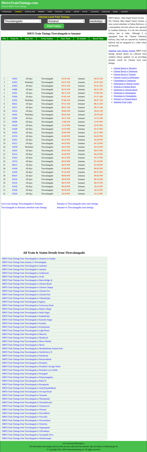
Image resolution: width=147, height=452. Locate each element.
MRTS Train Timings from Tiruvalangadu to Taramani (24, 395)
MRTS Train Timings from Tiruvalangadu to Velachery (24, 424)
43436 (14, 186)
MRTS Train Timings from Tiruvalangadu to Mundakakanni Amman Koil (32, 348)
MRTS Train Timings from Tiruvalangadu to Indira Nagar (26, 312)
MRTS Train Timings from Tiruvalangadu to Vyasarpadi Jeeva (27, 435)
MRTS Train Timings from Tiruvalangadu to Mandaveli (25, 338)
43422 (14, 140)
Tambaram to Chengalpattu (125, 93)
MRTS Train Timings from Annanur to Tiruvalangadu (24, 262)
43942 (14, 114)
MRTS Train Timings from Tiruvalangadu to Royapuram (25, 384)
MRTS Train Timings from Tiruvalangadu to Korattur (24, 323)
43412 (14, 107)
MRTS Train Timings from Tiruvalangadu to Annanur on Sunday (28, 259)
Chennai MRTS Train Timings (13, 6)
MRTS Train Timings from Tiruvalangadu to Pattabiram (25, 356)
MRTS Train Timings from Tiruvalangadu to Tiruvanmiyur (26, 420)
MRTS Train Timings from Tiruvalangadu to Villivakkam (25, 431)
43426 (14, 158)
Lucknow (94, 12)
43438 (14, 190)
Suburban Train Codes (123, 102)
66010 (14, 176)
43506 (14, 118)
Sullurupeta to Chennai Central (126, 84)
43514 (14, 154)
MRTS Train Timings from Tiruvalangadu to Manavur (24, 334)
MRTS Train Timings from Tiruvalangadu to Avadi (23, 276)
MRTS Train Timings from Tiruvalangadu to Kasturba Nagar (27, 320)
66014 (14, 165)
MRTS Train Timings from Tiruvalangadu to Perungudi (25, 374)
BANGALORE (30, 12)
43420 (14, 132)
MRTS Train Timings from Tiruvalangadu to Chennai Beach (27, 284)
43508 (14, 129)
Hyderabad (7, 12)
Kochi (84, 12)
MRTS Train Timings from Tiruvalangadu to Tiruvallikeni (26, 413)
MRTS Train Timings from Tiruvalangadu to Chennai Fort (26, 291)
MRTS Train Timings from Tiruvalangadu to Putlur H (24, 381)
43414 (14, 111)
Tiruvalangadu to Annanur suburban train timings (24, 207)
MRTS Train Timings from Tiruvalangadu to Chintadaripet (26, 298)
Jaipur (76, 12)
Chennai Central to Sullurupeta (126, 77)
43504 (14, 97)
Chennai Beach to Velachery (125, 68)
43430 (14, 172)
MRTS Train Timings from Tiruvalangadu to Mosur (23, 345)
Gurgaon (106, 12)
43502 (14, 93)
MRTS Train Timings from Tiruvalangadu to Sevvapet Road (27, 392)
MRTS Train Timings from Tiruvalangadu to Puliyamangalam (27, 377)
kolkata (58, 12)
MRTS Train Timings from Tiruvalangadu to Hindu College (26, 309)
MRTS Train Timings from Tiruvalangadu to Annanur (24, 269)
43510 (14, 136)
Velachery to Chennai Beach (125, 99)
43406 (14, 89)
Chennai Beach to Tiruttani (125, 74)
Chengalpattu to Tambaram (125, 80)
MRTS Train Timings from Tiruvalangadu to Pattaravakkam (26, 359)
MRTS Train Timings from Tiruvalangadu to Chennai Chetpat (27, 287)
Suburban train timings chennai (121, 51)
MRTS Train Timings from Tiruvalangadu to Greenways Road (27, 305)
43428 (14, 168)
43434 (14, 179)
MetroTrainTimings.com (19, 3)
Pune (50, 12)
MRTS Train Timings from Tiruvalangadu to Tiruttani (24, 409)
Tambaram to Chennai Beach (125, 90)
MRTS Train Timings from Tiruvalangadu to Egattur (23, 302)
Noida (115, 12)
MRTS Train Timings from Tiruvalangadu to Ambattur (24, 266)
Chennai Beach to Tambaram (125, 71)
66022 (14, 104)
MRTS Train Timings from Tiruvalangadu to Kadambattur (26, 316)
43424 (14, 150)
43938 (14, 147)
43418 (14, 125)
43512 (14, 143)
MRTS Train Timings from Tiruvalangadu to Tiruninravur (26, 406)
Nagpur (124, 12)
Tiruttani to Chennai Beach (125, 87)
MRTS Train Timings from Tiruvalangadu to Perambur (24, 363)
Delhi (68, 12)
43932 (14, 82)
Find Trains (54, 26)
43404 (14, 86)
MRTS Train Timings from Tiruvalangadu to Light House (25, 330)
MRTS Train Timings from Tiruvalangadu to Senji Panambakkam (29, 388)
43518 (14, 183)
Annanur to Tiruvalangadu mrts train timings (77, 203)
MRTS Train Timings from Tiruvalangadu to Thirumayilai (26, 399)
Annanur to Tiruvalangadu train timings (75, 207)
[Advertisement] (54, 59)
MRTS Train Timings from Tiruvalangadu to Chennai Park (26, 294)
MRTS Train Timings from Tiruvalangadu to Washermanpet (26, 438)
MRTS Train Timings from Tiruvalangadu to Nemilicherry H (27, 352)
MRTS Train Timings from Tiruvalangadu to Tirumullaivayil (27, 402)
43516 (14, 161)
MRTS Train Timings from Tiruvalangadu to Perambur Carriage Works (31, 366)
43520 (14, 194)
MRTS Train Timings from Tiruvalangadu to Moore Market (26, 341)
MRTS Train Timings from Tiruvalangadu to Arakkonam (25, 273)
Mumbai (41, 12)
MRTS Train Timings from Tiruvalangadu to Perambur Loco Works (30, 370)
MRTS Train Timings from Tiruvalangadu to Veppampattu (26, 427)
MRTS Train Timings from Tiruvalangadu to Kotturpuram (26, 327)
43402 (14, 79)
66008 (14, 122)
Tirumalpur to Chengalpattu (125, 96)
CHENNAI (18, 12)
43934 (14, 100)
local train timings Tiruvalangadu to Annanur (22, 203)
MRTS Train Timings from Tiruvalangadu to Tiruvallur (24, 417)
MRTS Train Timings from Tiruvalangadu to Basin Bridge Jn (27, 280)
